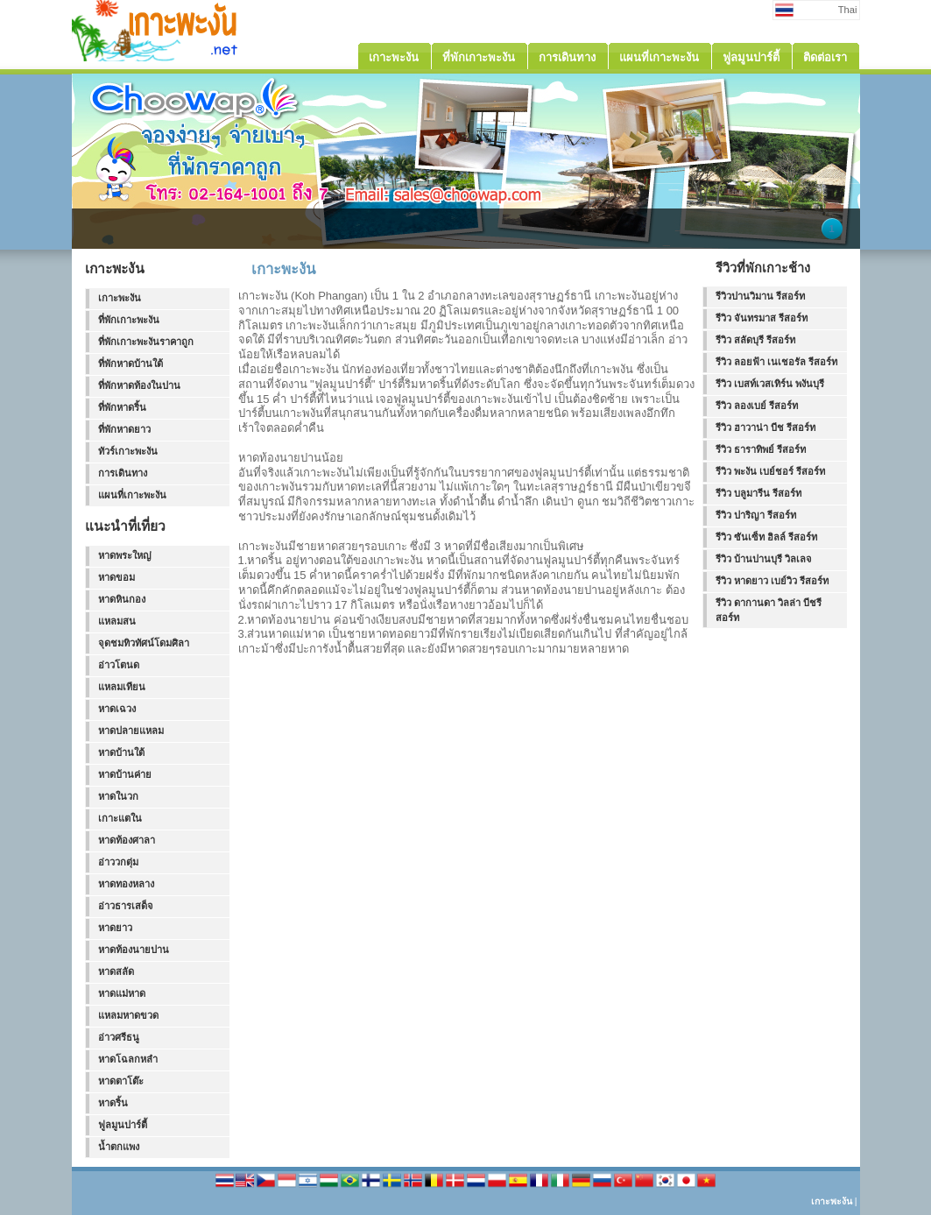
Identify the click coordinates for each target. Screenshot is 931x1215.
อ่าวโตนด (118, 665)
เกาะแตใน (120, 818)
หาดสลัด (116, 971)
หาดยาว (115, 927)
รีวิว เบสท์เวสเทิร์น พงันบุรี (770, 383)
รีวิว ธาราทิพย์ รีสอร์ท (761, 449)
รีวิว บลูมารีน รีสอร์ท (758, 493)
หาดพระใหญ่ (125, 555)
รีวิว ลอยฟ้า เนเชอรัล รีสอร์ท (776, 362)
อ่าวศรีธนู (118, 1037)
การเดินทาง (122, 473)
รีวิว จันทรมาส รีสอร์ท (762, 318)
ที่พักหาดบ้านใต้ (130, 363)
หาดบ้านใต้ (121, 752)
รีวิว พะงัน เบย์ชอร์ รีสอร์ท (770, 471)
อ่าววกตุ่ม (118, 862)
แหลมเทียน (121, 687)
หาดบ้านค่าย (125, 774)
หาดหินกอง (121, 599)
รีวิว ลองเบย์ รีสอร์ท (757, 405)
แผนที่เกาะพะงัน (132, 495)
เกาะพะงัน (119, 298)
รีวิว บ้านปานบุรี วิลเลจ (764, 559)
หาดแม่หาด (121, 993)
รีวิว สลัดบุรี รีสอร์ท (755, 340)
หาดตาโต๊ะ (121, 1081)
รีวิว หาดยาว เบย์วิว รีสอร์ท (772, 581)
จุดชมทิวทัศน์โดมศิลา (143, 643)
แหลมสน (117, 621)
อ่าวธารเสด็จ (125, 906)
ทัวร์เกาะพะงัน (128, 451)
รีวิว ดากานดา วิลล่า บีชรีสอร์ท (769, 610)
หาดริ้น (113, 1103)
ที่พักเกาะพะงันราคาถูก (146, 341)
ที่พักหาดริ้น (122, 407)
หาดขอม (116, 577)
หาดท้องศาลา (126, 840)
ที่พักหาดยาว (124, 429)
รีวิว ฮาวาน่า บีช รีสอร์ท (765, 427)
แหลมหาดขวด (128, 1015)
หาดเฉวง (117, 708)
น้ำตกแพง (118, 1146)
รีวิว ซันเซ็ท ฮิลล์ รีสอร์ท (766, 537)
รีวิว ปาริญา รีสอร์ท (756, 515)
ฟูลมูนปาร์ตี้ (122, 1125)
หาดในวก (118, 796)
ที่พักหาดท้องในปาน (139, 385)
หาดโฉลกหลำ (128, 1059)
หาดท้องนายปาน (133, 949)
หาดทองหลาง (126, 884)
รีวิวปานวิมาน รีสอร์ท (760, 296)
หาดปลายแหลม (131, 730)
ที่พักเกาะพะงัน (128, 319)
